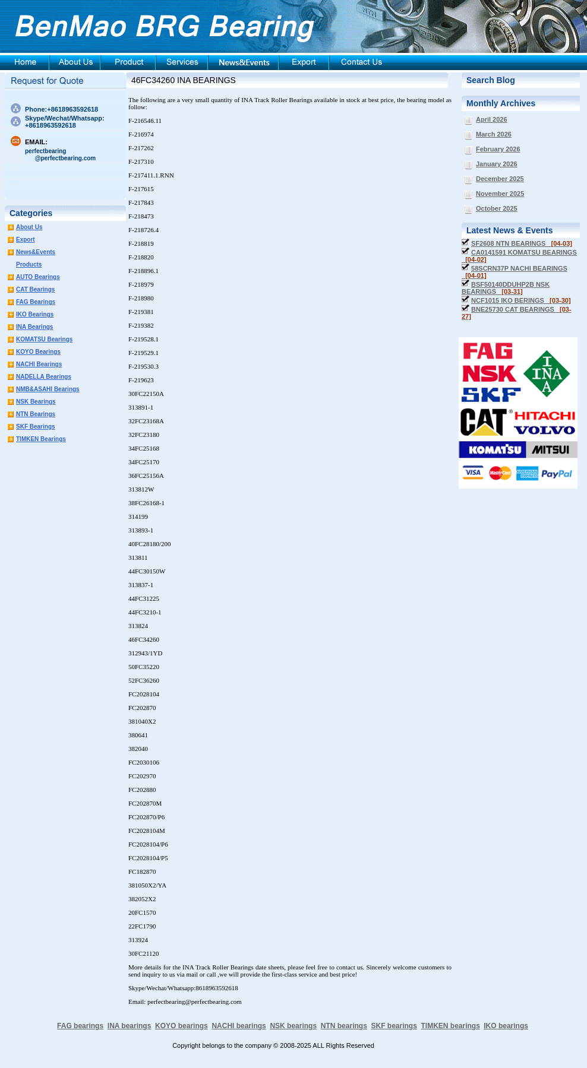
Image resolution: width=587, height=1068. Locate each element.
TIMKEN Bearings (41, 439)
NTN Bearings (35, 414)
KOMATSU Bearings (44, 339)
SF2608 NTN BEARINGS (521, 243)
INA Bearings (34, 327)
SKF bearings (393, 1026)
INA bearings (130, 1026)
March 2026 (494, 134)
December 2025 (500, 178)
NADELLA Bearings (43, 376)
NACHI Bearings (39, 364)
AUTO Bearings (38, 277)
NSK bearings (293, 1026)
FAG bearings (80, 1026)
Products (29, 264)
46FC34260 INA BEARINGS (183, 80)
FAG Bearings (35, 302)
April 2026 (491, 119)
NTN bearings (344, 1026)
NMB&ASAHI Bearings (48, 389)
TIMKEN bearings (450, 1026)
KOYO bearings (181, 1026)
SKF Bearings (35, 426)
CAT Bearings (35, 289)
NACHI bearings (239, 1026)
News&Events (35, 252)
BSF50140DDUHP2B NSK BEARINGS (506, 288)
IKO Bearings (34, 314)
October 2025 (496, 208)
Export (25, 239)
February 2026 (498, 149)
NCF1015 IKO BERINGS (521, 300)
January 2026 (496, 163)
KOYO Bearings (38, 351)
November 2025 (500, 193)
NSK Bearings (36, 401)
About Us (29, 227)
